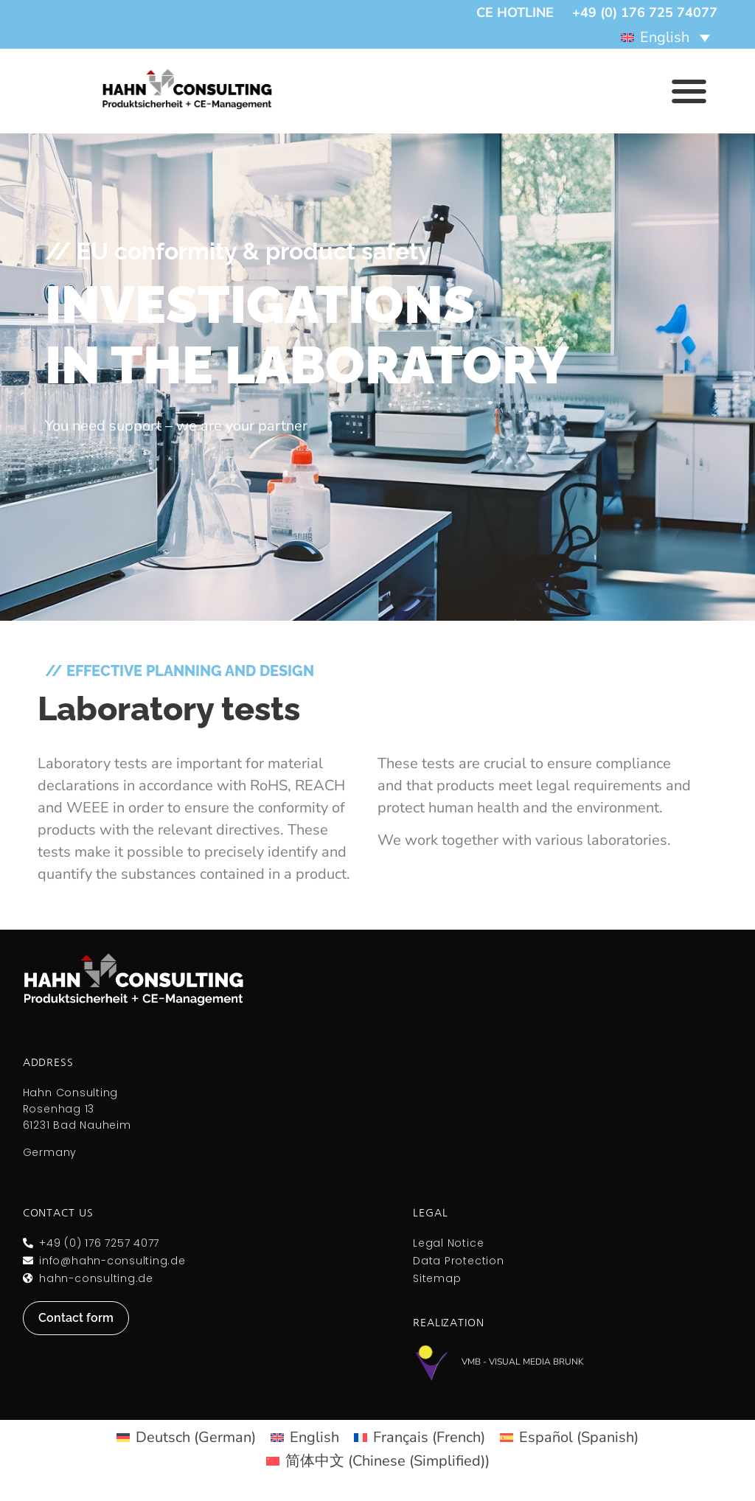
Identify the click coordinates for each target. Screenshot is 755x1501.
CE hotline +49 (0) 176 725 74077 (596, 12)
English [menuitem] (664, 37)
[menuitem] (665, 37)
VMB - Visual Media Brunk (523, 1362)
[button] (689, 91)
